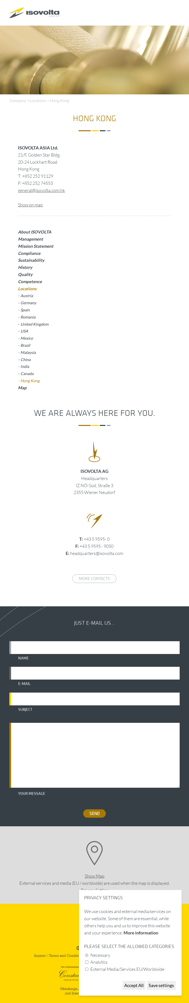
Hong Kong (59, 100)
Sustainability (31, 260)
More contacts (94, 578)
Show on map (30, 204)
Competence (30, 281)
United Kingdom (34, 324)
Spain (25, 309)
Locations (38, 100)
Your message (31, 793)
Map (22, 387)
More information (141, 932)
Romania (27, 317)
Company (17, 100)
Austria (26, 295)
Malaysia (28, 352)
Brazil (25, 345)
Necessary (100, 955)
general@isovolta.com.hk (41, 190)
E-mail (24, 683)
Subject (25, 709)
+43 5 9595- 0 (97, 539)
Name (23, 658)
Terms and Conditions (66, 956)
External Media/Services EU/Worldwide (127, 969)
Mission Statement (35, 246)
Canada (26, 373)
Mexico (26, 338)
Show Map (94, 876)
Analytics (99, 962)
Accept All (134, 985)
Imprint (40, 956)
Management (30, 239)
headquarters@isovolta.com (96, 553)
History (25, 267)
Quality (25, 274)
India (24, 366)
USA (24, 331)
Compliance (29, 253)
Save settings (161, 985)
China (25, 359)
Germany (28, 302)
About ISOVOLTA (34, 231)
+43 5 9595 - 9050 (96, 546)
